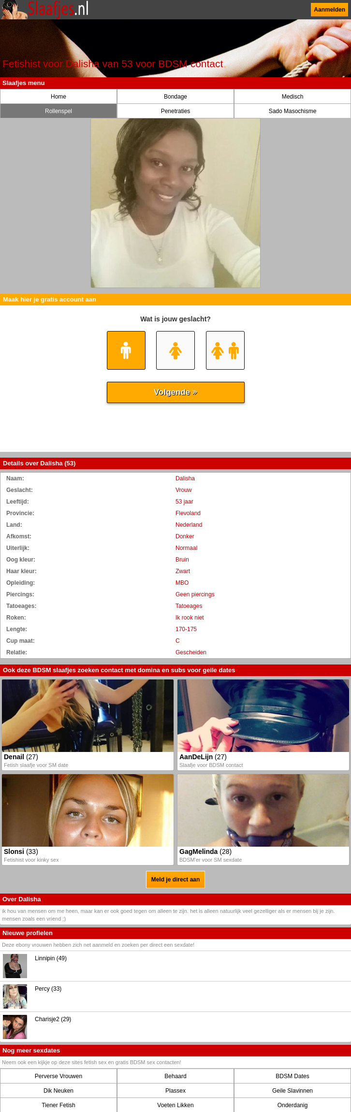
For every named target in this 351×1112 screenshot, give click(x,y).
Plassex (175, 1090)
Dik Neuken (58, 1090)
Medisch (293, 96)
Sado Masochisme (293, 111)
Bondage (175, 96)
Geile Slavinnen (292, 1090)
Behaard (175, 1076)
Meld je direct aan (175, 879)
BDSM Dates (292, 1076)
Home (58, 96)
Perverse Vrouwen (58, 1076)
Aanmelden (329, 9)
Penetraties (175, 111)
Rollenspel (58, 111)
